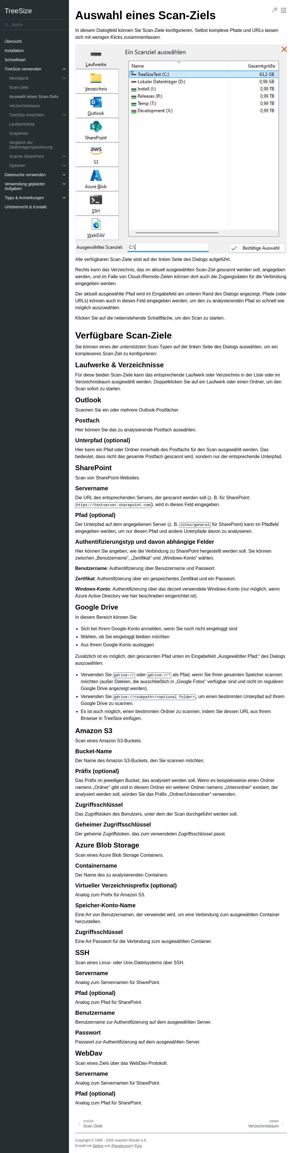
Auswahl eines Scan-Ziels (33, 96)
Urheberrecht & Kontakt (26, 207)
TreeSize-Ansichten (26, 115)
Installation (14, 50)
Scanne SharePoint (26, 156)
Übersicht (13, 41)
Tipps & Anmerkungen (24, 197)
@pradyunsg (121, 1146)
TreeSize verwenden (23, 69)
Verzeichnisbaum (24, 105)
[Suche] (34, 25)
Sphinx (98, 1146)
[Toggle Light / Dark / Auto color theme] (275, 10)
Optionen (17, 165)
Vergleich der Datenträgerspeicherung (30, 144)
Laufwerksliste (22, 124)
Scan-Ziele (18, 87)
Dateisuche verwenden (25, 174)
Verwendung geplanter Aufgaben (25, 186)
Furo (138, 1146)
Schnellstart (15, 59)
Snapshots (18, 133)
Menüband (18, 78)
